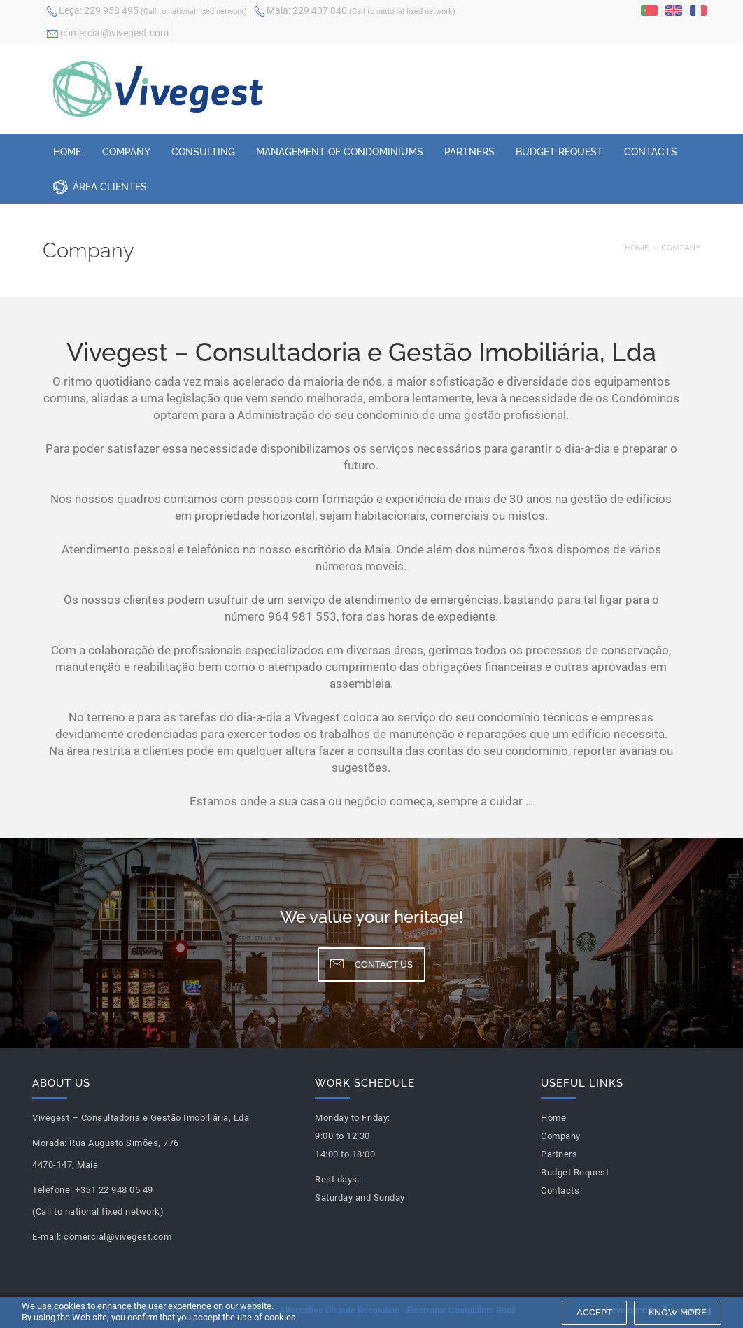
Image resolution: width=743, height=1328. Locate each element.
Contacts (650, 151)
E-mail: (47, 1236)
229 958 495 (147, 11)
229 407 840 (355, 11)
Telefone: (52, 1190)
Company (126, 151)
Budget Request (559, 151)
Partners (469, 151)
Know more (678, 1312)
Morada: (49, 1143)
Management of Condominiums (339, 151)
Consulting (203, 151)
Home (67, 151)
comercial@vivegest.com (108, 34)
